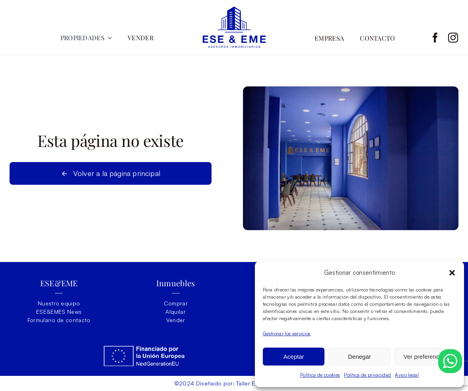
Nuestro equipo (59, 303)
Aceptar (294, 356)
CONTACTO (377, 38)
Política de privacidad (367, 375)
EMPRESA (329, 38)
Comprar (176, 303)
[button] (452, 273)
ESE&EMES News (59, 311)
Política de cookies (320, 375)
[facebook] (435, 38)
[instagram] (453, 38)
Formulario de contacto (59, 320)
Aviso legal (407, 375)
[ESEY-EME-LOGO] (234, 10)
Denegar (359, 356)
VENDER (140, 37)
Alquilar (175, 311)
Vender (175, 320)
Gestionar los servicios (287, 333)
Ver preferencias (425, 356)
